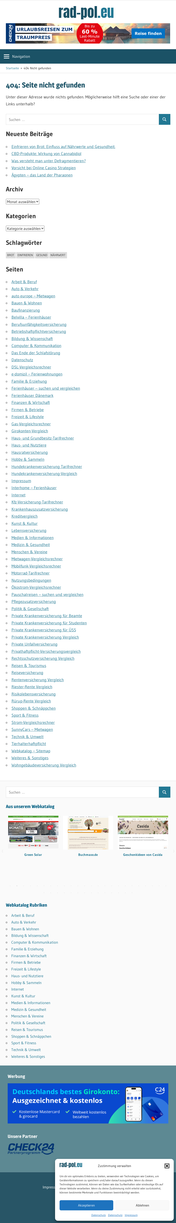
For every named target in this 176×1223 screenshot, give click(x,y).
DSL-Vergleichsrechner (31, 367)
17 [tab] (118, 886)
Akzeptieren (86, 1205)
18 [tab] (125, 886)
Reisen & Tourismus (29, 665)
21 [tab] (145, 886)
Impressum (131, 1215)
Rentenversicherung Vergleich (38, 679)
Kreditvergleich (25, 516)
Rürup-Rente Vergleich (31, 701)
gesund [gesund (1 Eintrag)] (41, 255)
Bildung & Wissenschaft (32, 338)
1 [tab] (10, 886)
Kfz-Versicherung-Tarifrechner (37, 502)
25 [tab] (44, 893)
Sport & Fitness (25, 715)
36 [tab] (118, 893)
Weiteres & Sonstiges (30, 757)
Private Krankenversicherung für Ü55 (44, 630)
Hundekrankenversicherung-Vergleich (44, 473)
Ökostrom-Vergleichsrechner (36, 587)
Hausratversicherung (30, 452)
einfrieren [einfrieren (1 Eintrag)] (25, 255)
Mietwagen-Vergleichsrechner (37, 558)
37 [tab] (125, 893)
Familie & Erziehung (29, 381)
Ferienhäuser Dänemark (32, 395)
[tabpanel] (33, 839)
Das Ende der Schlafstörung (36, 352)
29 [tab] (71, 893)
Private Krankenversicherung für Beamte (47, 615)
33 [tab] (98, 893)
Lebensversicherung (29, 530)
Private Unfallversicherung (35, 644)
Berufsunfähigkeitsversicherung (39, 324)
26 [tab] (51, 893)
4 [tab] (30, 886)
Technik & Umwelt (28, 736)
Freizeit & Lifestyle (28, 416)
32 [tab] (91, 893)
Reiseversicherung (27, 672)
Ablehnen (142, 1205)
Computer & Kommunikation (36, 345)
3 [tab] (23, 886)
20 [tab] (139, 886)
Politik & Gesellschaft (30, 608)
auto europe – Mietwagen (33, 296)
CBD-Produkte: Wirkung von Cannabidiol (46, 153)
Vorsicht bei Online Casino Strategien (44, 167)
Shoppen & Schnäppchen (34, 708)
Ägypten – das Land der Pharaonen (42, 175)
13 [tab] (91, 886)
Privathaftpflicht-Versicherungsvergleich (46, 651)
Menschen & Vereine (29, 551)
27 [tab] (57, 893)
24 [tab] (166, 886)
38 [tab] (132, 893)
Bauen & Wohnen (27, 303)
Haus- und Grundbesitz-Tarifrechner (43, 438)
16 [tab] (111, 886)
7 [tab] (51, 886)
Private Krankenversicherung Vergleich (45, 637)
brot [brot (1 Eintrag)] (10, 255)
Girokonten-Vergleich (30, 431)
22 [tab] (152, 886)
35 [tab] (111, 893)
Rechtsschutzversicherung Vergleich (43, 658)
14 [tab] (98, 886)
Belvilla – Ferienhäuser (31, 317)
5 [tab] (37, 886)
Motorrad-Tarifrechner (31, 573)
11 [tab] (78, 886)
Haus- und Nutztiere (29, 445)
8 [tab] (57, 886)
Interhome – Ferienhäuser (34, 487)
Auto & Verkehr (25, 288)
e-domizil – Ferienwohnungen (37, 374)
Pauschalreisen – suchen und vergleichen (47, 594)
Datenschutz (98, 1215)
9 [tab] (64, 886)
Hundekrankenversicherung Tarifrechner (47, 466)
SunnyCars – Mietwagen (32, 729)
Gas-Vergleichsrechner (31, 424)
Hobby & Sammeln (28, 459)
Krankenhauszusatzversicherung (40, 509)
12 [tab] (84, 886)
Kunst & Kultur (25, 523)
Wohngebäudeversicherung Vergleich (44, 765)
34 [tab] (105, 893)
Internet (18, 495)
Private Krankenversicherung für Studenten (49, 623)
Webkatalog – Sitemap (31, 750)
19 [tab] (132, 886)
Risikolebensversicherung (34, 694)
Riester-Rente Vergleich (32, 686)
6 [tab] (44, 886)
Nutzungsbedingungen (31, 580)
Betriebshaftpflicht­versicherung (39, 331)
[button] (167, 1166)
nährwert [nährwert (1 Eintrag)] (58, 255)
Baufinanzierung (26, 310)
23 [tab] (159, 886)
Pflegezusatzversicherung (34, 601)
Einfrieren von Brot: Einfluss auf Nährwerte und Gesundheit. (63, 146)
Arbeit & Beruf (24, 281)
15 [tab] (105, 886)
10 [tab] (71, 886)
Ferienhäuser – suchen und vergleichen (46, 388)
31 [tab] (84, 893)
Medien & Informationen (33, 537)
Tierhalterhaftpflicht (29, 743)
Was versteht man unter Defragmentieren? (49, 160)
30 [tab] (78, 893)
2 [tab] (17, 886)
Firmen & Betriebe (28, 409)
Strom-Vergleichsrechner (33, 722)
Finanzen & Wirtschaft (31, 402)
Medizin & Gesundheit (31, 544)
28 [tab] (64, 893)
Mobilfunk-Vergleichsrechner (36, 566)
